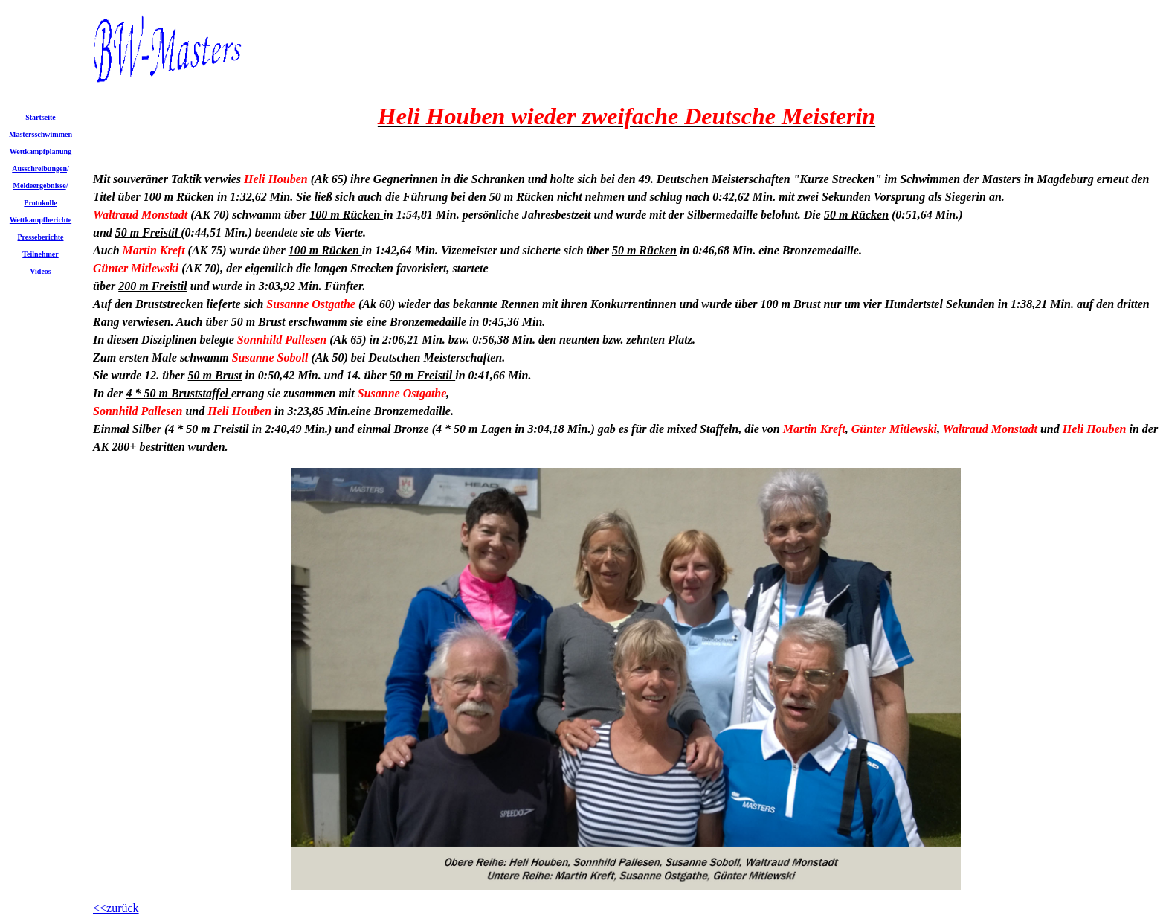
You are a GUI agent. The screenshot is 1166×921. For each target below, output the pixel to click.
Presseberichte (40, 237)
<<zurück (116, 908)
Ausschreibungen (39, 168)
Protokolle (40, 203)
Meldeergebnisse (39, 186)
